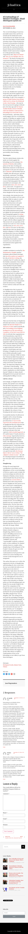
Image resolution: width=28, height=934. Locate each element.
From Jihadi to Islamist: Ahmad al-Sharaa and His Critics (16, 867)
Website (5, 824)
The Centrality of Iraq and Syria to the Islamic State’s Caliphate (16, 860)
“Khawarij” (9, 171)
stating (21, 214)
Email (5, 818)
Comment (6, 793)
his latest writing (14, 258)
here (13, 185)
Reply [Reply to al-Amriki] (4, 747)
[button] (14, 9)
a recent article (15, 480)
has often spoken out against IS (15, 256)
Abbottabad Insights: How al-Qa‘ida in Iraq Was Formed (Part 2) (16, 882)
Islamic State (17, 665)
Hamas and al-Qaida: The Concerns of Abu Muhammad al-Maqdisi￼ (16, 874)
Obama (5, 667)
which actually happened (16, 432)
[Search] (23, 847)
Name (5, 812)
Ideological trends (8, 665)
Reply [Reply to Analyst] (4, 779)
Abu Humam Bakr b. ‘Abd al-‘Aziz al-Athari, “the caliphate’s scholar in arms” (13, 453)
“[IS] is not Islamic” (18, 54)
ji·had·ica (14, 5)
